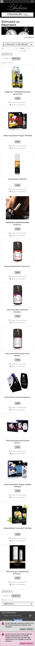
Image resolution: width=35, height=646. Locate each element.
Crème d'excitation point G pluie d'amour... (17, 442)
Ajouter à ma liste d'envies (18, 102)
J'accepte (22, 629)
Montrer (22, 48)
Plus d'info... (30, 629)
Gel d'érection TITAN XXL (17, 179)
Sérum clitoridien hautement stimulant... (17, 311)
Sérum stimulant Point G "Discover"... (17, 266)
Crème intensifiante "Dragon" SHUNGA (17, 136)
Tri (2, 49)
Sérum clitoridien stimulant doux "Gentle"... (17, 355)
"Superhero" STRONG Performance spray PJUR (17, 93)
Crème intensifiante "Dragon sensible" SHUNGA (18, 486)
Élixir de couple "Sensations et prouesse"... (17, 573)
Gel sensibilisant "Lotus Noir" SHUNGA (17, 528)
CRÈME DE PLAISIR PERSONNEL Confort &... (17, 224)
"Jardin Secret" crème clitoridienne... (17, 397)
